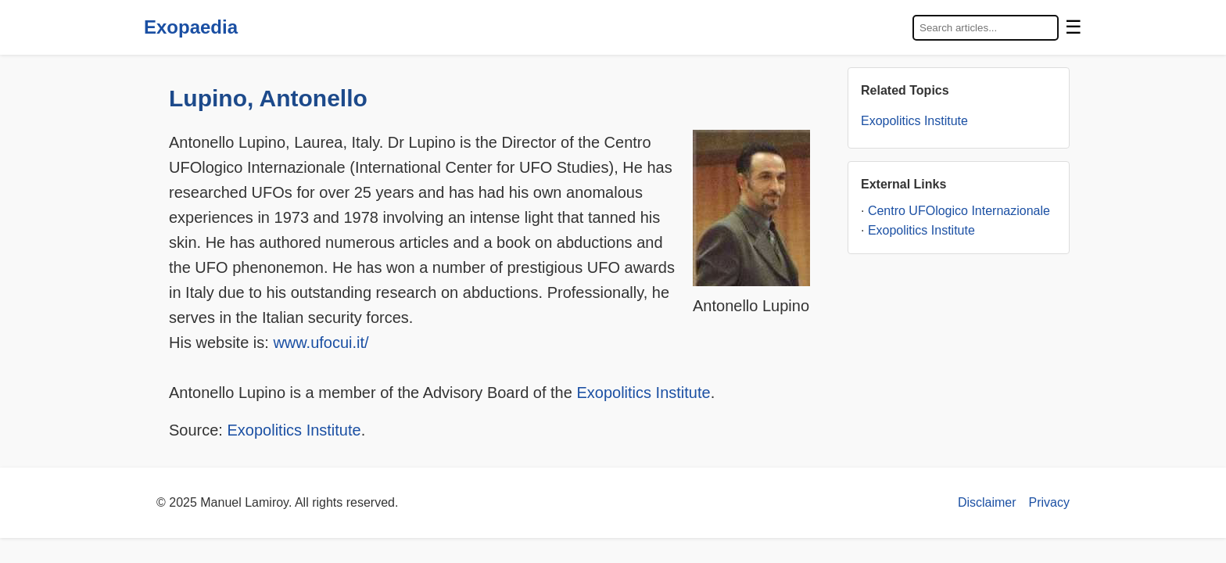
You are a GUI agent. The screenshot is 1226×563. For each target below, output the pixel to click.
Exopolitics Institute (643, 392)
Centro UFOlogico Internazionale (959, 210)
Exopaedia (191, 27)
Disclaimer (987, 502)
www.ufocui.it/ (320, 342)
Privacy (1049, 502)
